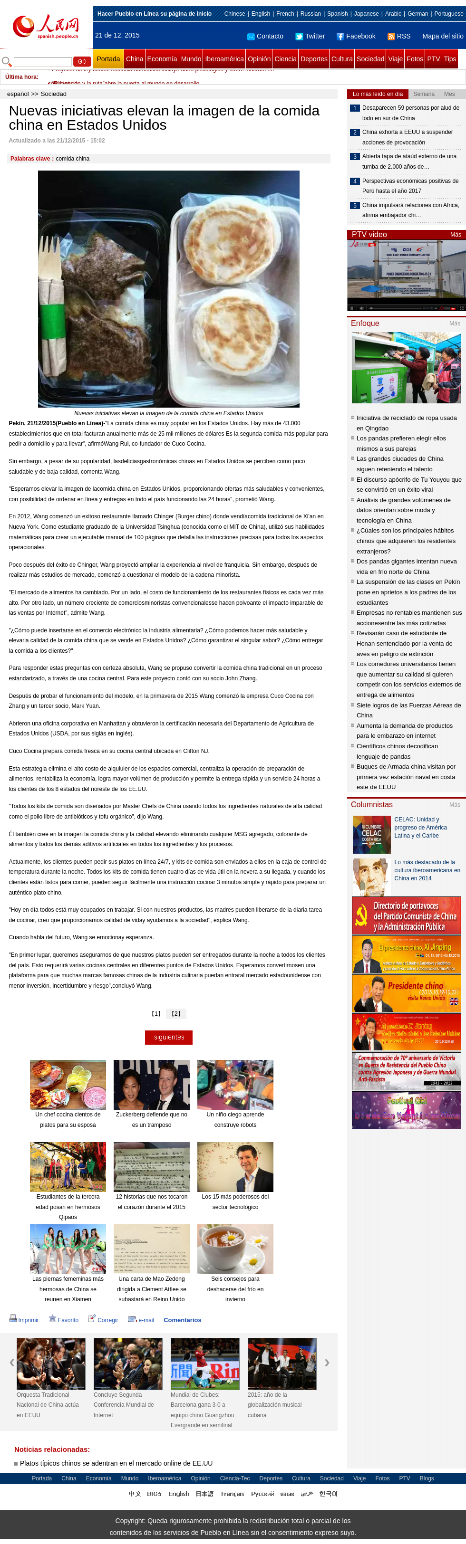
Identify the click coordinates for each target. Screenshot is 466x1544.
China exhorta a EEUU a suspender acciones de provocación (407, 137)
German (418, 13)
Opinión (259, 59)
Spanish (337, 13)
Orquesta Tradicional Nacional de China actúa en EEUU (48, 1405)
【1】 (156, 1013)
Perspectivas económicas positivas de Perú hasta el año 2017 (410, 186)
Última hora (21, 77)
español (18, 93)
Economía (162, 59)
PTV (433, 59)
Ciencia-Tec (235, 1478)
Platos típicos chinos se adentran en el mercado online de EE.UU (116, 1463)
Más (455, 234)
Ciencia (285, 59)
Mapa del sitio (443, 36)
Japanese (366, 13)
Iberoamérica (224, 59)
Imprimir (24, 1320)
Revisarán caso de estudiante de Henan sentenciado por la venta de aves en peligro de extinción (405, 643)
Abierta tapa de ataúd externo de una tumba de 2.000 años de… (409, 161)
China (135, 59)
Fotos (415, 59)
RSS (399, 36)
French (285, 13)
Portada (108, 59)
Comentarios (182, 1320)
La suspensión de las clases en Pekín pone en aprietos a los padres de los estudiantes (408, 592)
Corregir (103, 1320)
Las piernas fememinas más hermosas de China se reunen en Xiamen (68, 1289)
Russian (311, 13)
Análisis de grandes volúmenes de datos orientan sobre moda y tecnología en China (404, 510)
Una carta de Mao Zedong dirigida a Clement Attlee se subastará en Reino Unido (151, 1289)
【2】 (176, 1013)
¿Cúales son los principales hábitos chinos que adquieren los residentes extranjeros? (406, 540)
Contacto (265, 36)
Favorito (63, 1320)
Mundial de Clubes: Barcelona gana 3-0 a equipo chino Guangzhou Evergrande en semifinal (202, 1410)
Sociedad (370, 59)
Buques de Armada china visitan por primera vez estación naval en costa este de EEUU (406, 777)
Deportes (314, 59)
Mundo (191, 59)
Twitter (310, 36)
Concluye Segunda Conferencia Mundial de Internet (124, 1405)
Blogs (427, 1478)
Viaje (395, 59)
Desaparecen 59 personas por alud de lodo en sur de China (410, 113)
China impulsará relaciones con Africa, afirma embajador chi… (410, 210)
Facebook (356, 36)
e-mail (141, 1320)
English (261, 13)
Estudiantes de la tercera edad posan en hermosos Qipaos (68, 1206)
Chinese (234, 13)
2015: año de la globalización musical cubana (274, 1405)
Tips (450, 59)
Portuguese (449, 13)
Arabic (393, 13)
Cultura (342, 59)
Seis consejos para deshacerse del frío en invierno (235, 1289)
